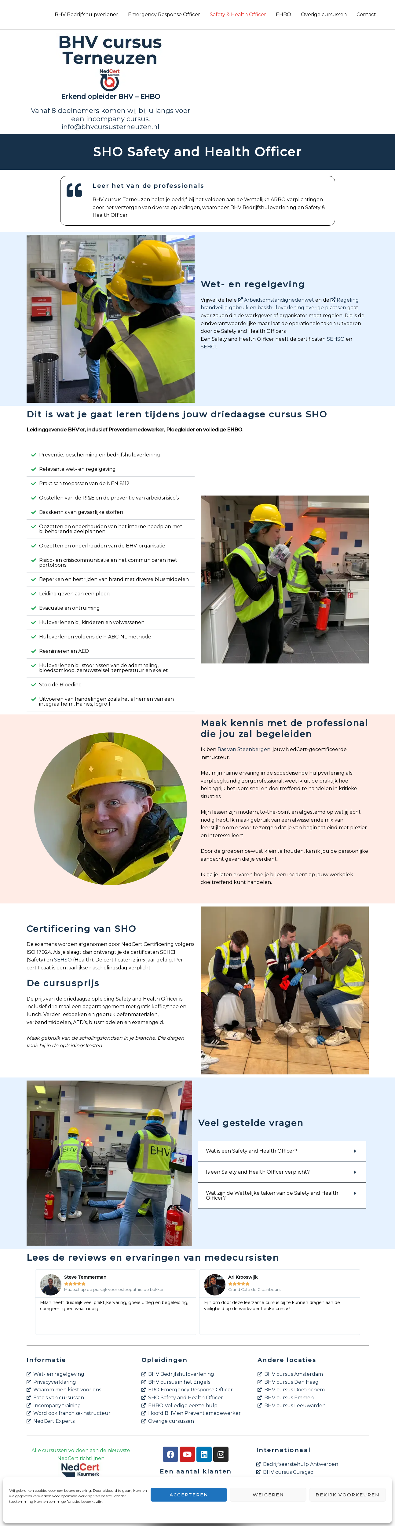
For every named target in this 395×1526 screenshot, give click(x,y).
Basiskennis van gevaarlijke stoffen (81, 512)
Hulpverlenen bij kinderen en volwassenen (91, 622)
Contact (366, 14)
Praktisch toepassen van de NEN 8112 (84, 483)
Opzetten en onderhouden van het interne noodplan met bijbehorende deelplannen (110, 529)
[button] (111, 455)
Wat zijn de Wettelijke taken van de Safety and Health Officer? (272, 1195)
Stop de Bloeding (60, 685)
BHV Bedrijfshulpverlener (86, 14)
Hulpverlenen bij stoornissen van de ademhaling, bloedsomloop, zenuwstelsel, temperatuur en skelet (103, 668)
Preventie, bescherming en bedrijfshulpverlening (99, 455)
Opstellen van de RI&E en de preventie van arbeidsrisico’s (109, 498)
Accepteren (189, 1495)
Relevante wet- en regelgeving (77, 469)
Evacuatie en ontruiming (69, 608)
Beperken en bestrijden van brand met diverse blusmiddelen (114, 579)
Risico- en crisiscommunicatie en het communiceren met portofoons (108, 562)
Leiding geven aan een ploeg (74, 594)
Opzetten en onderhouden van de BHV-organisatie (102, 546)
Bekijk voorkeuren (348, 1495)
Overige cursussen (324, 14)
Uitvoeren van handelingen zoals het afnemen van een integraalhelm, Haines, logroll (106, 701)
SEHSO (336, 339)
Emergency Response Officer (164, 14)
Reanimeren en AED (64, 651)
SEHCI (208, 347)
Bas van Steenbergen (244, 749)
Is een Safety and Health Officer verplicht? (258, 1172)
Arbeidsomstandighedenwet (276, 300)
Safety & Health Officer (238, 14)
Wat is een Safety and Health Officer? (251, 1151)
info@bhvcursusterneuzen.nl (110, 127)
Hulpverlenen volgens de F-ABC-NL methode (95, 637)
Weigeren (268, 1495)
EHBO (283, 14)
